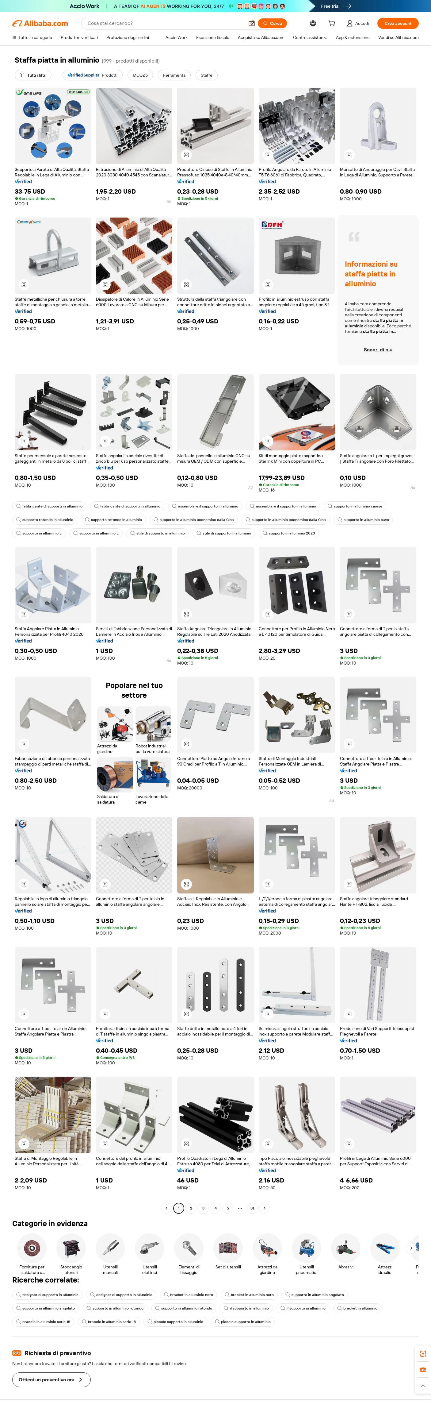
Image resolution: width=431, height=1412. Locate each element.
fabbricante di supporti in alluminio (49, 506)
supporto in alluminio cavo (363, 519)
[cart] (333, 24)
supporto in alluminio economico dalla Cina (194, 519)
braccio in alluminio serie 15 (43, 1321)
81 (252, 1208)
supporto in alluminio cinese (355, 506)
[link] (423, 1354)
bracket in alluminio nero (188, 1294)
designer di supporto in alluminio (47, 1294)
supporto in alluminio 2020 (289, 533)
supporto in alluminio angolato (314, 1294)
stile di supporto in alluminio (157, 533)
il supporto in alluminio (246, 1308)
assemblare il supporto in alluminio (205, 506)
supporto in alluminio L (39, 533)
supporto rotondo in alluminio (44, 519)
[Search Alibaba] (165, 23)
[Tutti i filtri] (33, 75)
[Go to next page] (264, 1208)
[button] (251, 23)
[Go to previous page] (166, 1208)
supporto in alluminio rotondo (114, 1308)
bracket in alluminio (357, 1308)
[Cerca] (272, 23)
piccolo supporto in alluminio (175, 1321)
